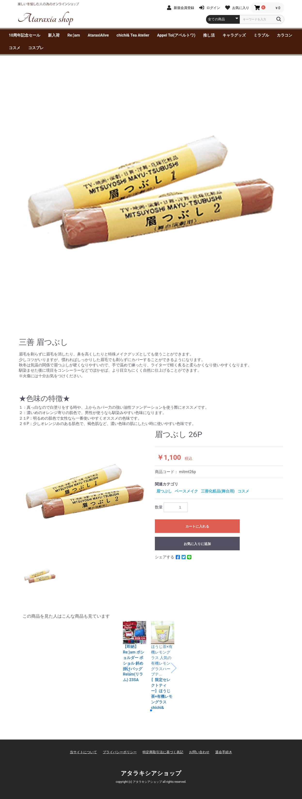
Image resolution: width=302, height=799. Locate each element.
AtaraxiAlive (98, 35)
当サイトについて (83, 742)
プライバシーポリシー (120, 742)
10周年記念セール (24, 35)
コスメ (14, 48)
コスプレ (36, 48)
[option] (151, 192)
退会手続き (223, 742)
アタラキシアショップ (151, 762)
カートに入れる (197, 526)
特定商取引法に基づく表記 (163, 742)
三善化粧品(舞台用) (218, 491)
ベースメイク (186, 491)
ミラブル (261, 35)
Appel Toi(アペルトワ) (176, 35)
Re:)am (73, 35)
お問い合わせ (199, 742)
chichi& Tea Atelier (133, 35)
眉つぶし (164, 491)
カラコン (284, 35)
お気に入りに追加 (197, 544)
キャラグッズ (234, 35)
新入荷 (54, 35)
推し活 (209, 35)
